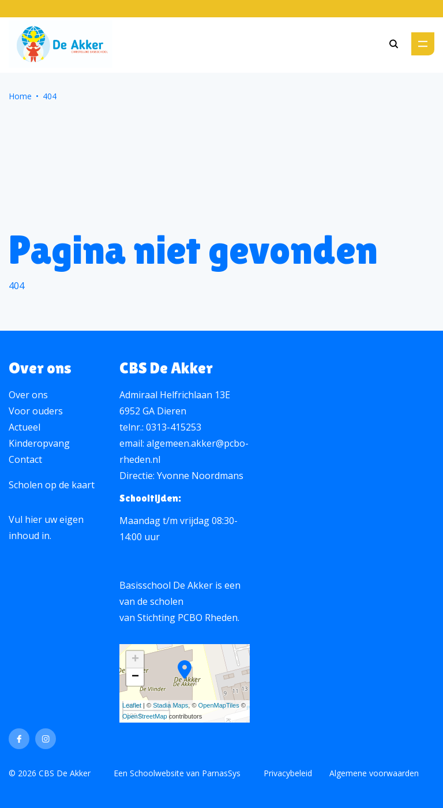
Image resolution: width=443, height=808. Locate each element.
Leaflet (131, 705)
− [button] (135, 677)
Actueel (24, 427)
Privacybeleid (288, 773)
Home (20, 96)
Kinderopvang (39, 443)
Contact (25, 459)
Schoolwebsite (157, 773)
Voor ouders (36, 411)
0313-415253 (173, 427)
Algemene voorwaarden (374, 773)
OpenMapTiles (218, 705)
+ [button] (135, 659)
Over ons (28, 394)
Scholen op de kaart (52, 484)
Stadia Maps (170, 705)
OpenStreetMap (144, 716)
